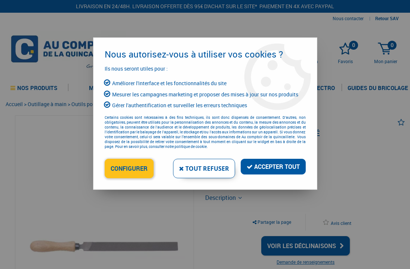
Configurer (129, 168)
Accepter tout (273, 167)
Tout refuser (204, 168)
